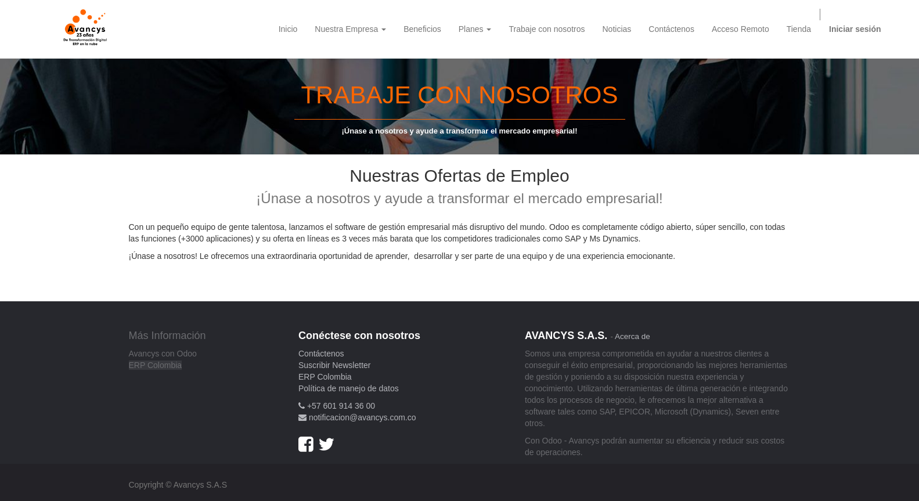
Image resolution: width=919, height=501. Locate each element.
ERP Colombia (155, 365)
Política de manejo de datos (348, 388)
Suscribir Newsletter (334, 365)
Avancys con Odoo (163, 353)
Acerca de (632, 336)
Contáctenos (321, 353)
